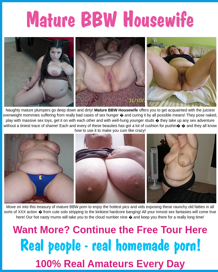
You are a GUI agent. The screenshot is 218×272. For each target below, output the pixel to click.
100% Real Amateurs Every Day (110, 263)
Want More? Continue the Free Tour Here (110, 229)
